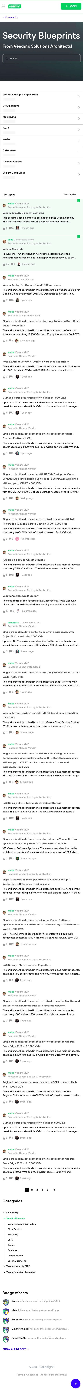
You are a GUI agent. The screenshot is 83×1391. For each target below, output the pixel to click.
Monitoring (13, 1234)
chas (10, 240)
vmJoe (11, 204)
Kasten (11, 1245)
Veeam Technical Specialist (19, 1272)
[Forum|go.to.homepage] (14, 6)
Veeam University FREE (16, 1266)
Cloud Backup (14, 1229)
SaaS (10, 1240)
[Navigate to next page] (54, 1190)
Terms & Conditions (27, 1374)
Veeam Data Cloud (17, 1261)
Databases (13, 1250)
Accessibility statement (53, 1374)
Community (11, 17)
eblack (16, 1310)
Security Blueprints (14, 1218)
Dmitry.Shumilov (20, 1329)
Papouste (17, 1319)
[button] (3, 7)
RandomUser (19, 1301)
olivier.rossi (13, 622)
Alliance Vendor (15, 1255)
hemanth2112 (19, 1338)
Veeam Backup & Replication (22, 1224)
